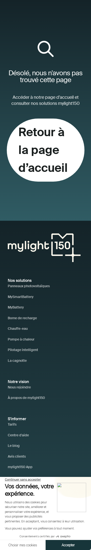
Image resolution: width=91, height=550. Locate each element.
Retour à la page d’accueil (43, 149)
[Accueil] (44, 247)
